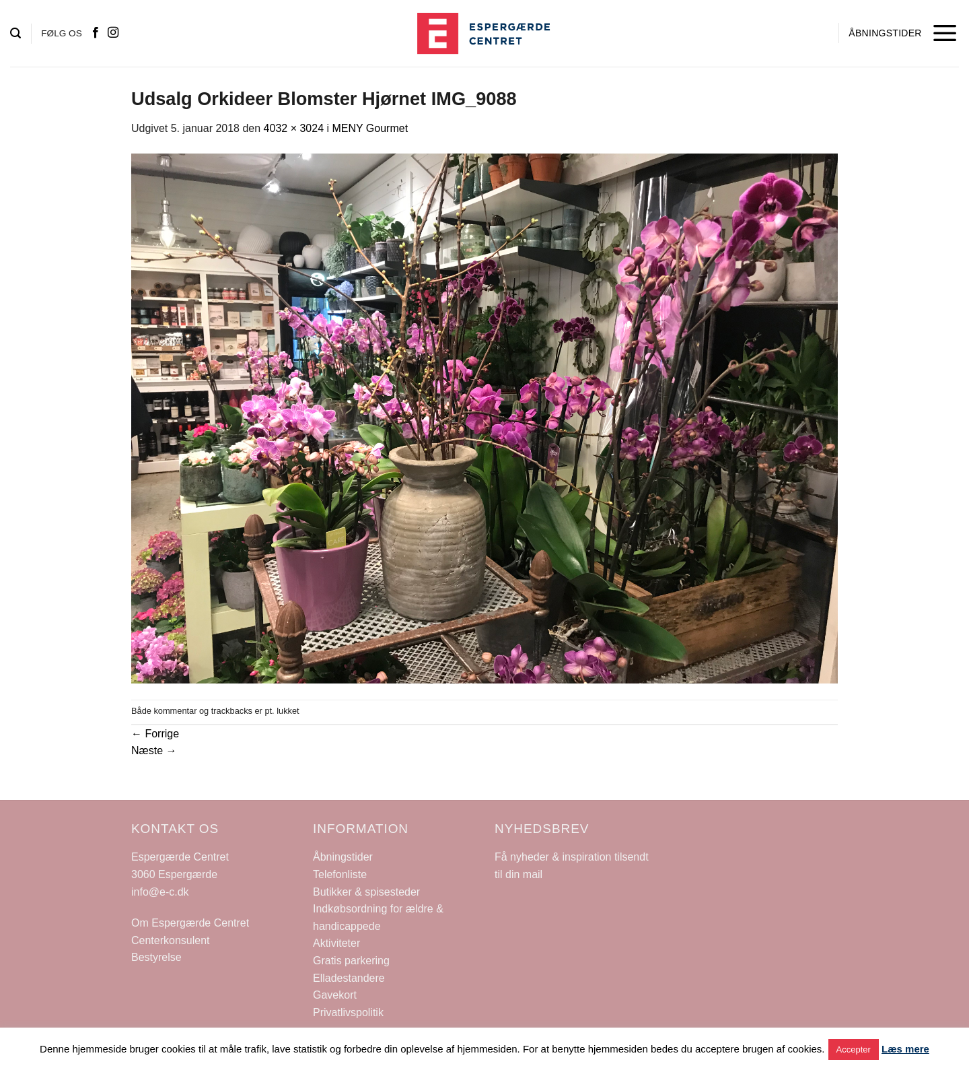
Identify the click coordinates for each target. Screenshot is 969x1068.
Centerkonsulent (170, 940)
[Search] (15, 33)
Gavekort (335, 995)
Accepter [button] (853, 1049)
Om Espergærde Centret (190, 923)
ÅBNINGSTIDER (885, 33)
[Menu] (945, 33)
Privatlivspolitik (348, 1012)
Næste (154, 750)
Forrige (155, 733)
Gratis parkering (351, 960)
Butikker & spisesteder (366, 892)
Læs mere (905, 1049)
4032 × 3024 (294, 128)
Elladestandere (349, 978)
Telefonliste (340, 874)
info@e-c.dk (160, 892)
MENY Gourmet (370, 128)
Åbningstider (343, 857)
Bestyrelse (156, 957)
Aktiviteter (336, 943)
